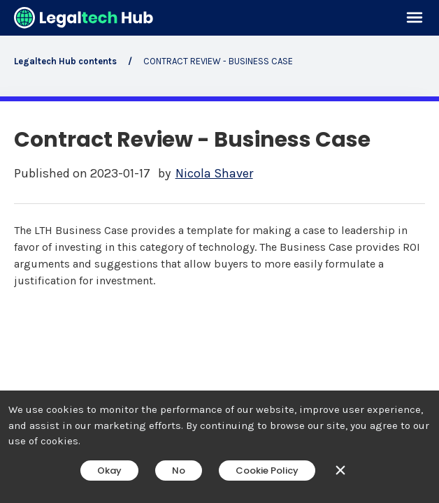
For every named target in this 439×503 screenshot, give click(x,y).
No (178, 470)
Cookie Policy (267, 470)
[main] (219, 251)
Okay (109, 470)
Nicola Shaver (214, 173)
